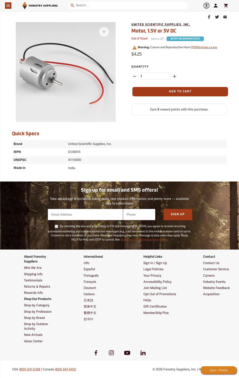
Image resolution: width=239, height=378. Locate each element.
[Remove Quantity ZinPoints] (134, 76)
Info (86, 263)
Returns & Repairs (37, 286)
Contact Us (211, 263)
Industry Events (214, 282)
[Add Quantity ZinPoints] (174, 76)
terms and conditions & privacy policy (143, 239)
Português (91, 275)
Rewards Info (33, 293)
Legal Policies (153, 269)
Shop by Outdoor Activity (36, 326)
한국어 (88, 319)
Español (89, 269)
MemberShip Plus (156, 313)
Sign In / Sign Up (155, 263)
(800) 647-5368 (29, 369)
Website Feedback (216, 288)
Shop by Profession (38, 312)
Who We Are (33, 268)
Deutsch (90, 288)
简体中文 (90, 306)
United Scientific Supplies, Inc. (160, 24)
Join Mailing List (155, 288)
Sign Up (178, 214)
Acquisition (211, 294)
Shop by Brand (34, 318)
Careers (209, 275)
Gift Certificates (155, 306)
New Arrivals (33, 335)
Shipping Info (33, 274)
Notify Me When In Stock (185, 39)
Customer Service (216, 269)
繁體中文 (90, 313)
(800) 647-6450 (65, 369)
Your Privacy (152, 275)
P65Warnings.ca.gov (204, 47)
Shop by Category (37, 305)
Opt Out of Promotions (159, 294)
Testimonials (33, 280)
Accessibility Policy (157, 282)
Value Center (33, 341)
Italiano (89, 294)
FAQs (147, 300)
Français (90, 282)
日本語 (88, 300)
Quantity (140, 66)
